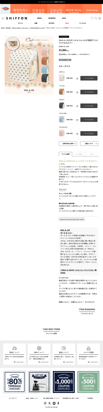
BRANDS (8, 28)
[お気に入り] (92, 18)
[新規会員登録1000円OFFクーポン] (63, 382)
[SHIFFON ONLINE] (16, 18)
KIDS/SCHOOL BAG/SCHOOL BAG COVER (72, 219)
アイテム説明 (65, 154)
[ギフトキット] (39, 382)
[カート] (99, 18)
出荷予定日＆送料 (68, 143)
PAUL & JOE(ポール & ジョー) (20, 28)
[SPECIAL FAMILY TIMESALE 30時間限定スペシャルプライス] (14, 382)
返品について (89, 143)
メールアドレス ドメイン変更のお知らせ (51, 2)
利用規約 (90, 398)
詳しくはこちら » (19, 362)
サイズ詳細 (78, 154)
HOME (2, 28)
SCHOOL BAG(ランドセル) (37, 28)
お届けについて (77, 301)
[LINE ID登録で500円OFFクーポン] (88, 382)
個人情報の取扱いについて (51, 398)
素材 (91, 154)
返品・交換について (32, 398)
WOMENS (52, 18)
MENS (39, 18)
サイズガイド (90, 301)
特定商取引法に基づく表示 (71, 398)
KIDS (64, 18)
